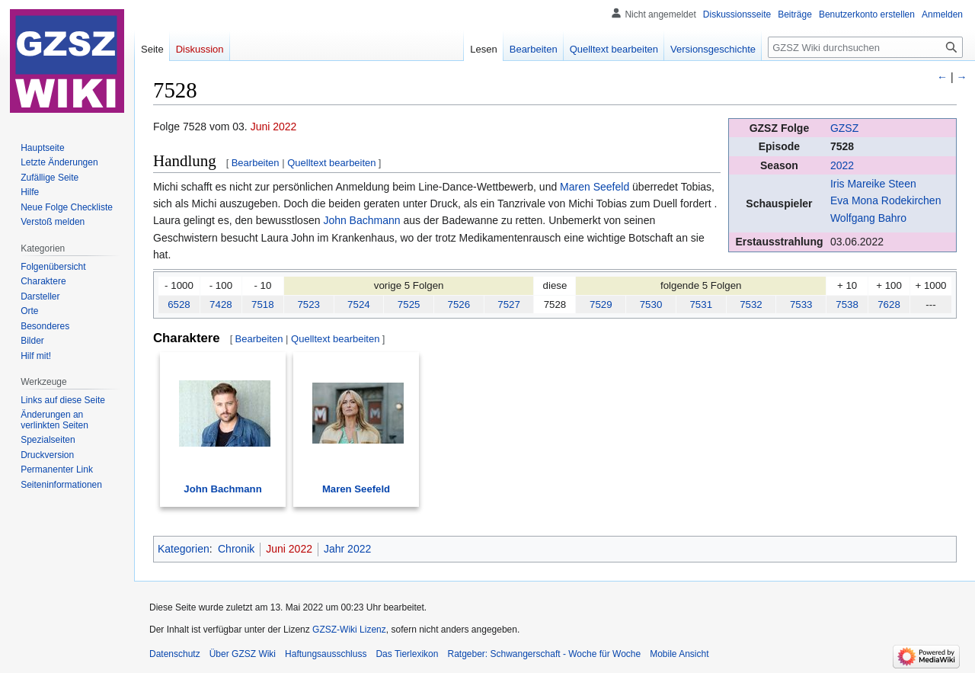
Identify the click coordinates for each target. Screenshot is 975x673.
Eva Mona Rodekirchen (885, 200)
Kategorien (183, 549)
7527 (508, 304)
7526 (459, 304)
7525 (409, 304)
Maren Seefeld (594, 187)
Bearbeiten (256, 162)
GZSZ (844, 128)
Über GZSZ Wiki (242, 654)
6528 (179, 304)
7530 (651, 304)
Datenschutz (174, 654)
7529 (601, 304)
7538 (847, 304)
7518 (262, 304)
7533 (801, 304)
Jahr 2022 (347, 549)
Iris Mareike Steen (873, 184)
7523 (308, 304)
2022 (842, 165)
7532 (751, 304)
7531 (700, 304)
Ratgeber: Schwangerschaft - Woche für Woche (544, 654)
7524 (358, 304)
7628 (889, 304)
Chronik (236, 549)
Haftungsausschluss (325, 654)
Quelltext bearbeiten (331, 162)
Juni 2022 (274, 126)
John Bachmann (361, 220)
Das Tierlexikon (407, 654)
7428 (220, 304)
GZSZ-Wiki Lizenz (349, 629)
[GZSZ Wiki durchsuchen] (865, 47)
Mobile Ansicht (679, 654)
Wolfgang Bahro (868, 218)
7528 (842, 146)
